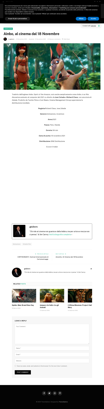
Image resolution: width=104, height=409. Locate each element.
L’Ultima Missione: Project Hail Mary (80, 306)
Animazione (8, 28)
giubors (12, 39)
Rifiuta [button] (81, 18)
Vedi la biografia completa (60, 234)
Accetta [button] (93, 18)
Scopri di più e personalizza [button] (17, 18)
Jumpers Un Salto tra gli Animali (49, 306)
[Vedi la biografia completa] (72, 234)
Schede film (27, 244)
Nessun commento (54, 39)
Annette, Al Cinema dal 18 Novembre (69, 257)
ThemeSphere (63, 402)
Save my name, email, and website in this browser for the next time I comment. (42, 366)
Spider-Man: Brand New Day (23, 305)
